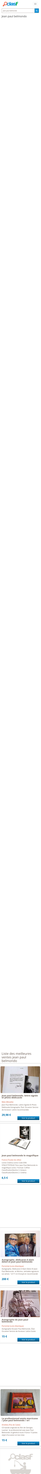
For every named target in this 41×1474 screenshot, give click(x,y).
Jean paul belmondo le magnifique (20, 1155)
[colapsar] (35, 4)
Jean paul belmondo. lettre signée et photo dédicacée (20, 1096)
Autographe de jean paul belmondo (15, 1320)
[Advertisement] (20, 1207)
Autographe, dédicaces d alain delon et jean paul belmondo (18, 1260)
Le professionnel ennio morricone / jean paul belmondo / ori (20, 1419)
